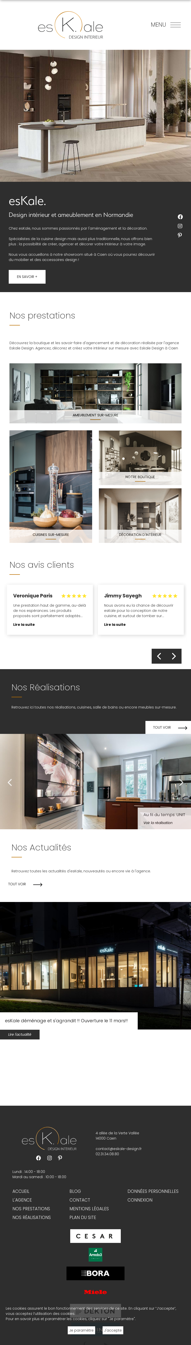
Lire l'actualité (19, 1034)
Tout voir (162, 727)
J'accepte (113, 1330)
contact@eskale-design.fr (119, 1148)
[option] (49, 612)
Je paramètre (81, 1330)
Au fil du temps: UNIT (164, 815)
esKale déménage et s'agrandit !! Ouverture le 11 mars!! (66, 1021)
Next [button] (174, 656)
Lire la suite (24, 624)
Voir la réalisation (158, 822)
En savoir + (27, 276)
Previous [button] (159, 656)
